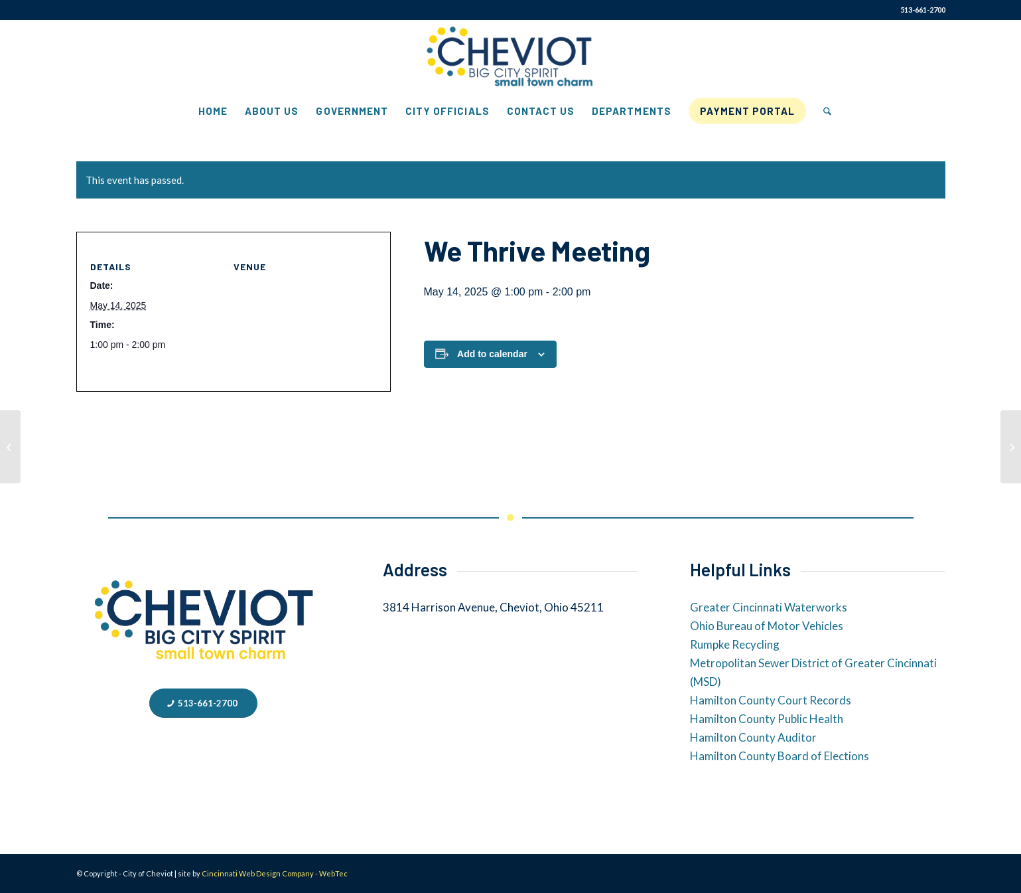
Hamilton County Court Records (770, 700)
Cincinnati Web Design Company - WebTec (275, 873)
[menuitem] (213, 110)
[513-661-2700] (203, 703)
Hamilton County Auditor (753, 737)
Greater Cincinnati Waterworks (768, 607)
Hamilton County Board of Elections (779, 756)
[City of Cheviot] (510, 57)
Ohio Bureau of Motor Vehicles (766, 626)
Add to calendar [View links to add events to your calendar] (492, 354)
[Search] (823, 110)
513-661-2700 (922, 9)
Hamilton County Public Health (766, 719)
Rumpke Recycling (735, 644)
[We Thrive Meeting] (10, 446)
